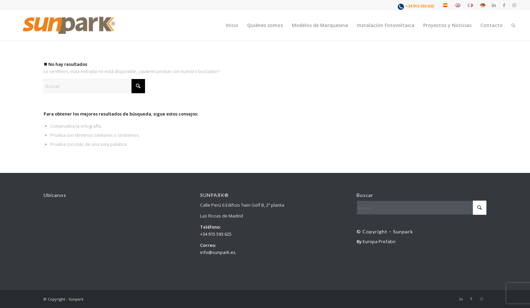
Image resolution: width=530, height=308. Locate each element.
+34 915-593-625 (420, 5)
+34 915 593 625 (216, 234)
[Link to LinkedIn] (494, 5)
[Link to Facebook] (504, 5)
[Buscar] (513, 25)
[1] (68, 25)
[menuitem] (416, 6)
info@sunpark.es (218, 252)
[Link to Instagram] (514, 5)
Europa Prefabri (379, 241)
